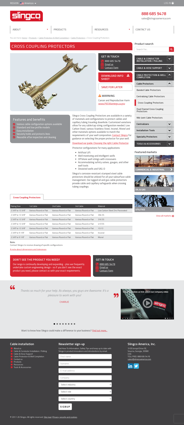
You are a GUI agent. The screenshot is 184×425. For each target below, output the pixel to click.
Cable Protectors (154, 83)
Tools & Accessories (154, 143)
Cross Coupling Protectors (26, 197)
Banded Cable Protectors (149, 90)
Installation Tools (154, 130)
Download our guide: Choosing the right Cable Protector (100, 143)
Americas (28, 3)
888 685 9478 (107, 264)
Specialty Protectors (154, 136)
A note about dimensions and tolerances (28, 249)
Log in (169, 3)
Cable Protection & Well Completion (154, 76)
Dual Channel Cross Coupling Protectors (150, 110)
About (17, 29)
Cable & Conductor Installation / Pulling (154, 59)
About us (17, 348)
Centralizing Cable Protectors (151, 96)
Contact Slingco (120, 135)
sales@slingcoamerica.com (156, 18)
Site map (47, 417)
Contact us (143, 29)
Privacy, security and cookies (65, 417)
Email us (109, 64)
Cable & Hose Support (154, 68)
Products (66, 29)
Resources (101, 29)
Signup (65, 407)
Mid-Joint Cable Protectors (150, 117)
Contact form (111, 68)
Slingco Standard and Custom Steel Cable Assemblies (26, 16)
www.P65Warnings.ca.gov (111, 104)
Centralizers (154, 124)
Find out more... (99, 330)
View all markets (165, 215)
